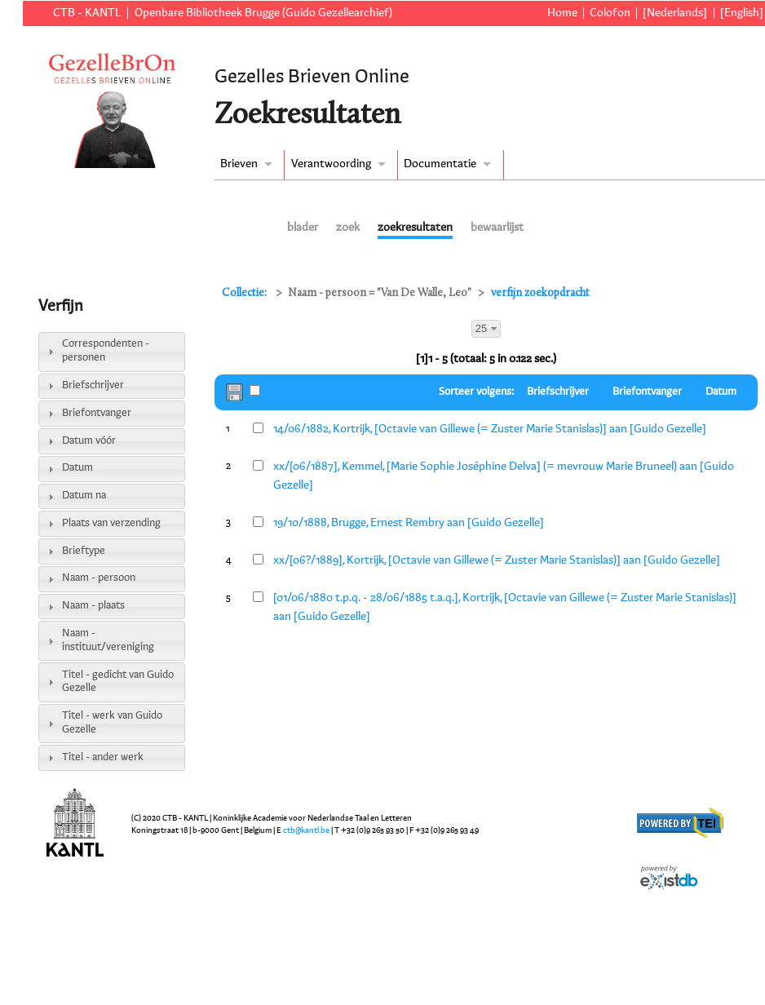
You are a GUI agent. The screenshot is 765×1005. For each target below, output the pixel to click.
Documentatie (440, 164)
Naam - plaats (93, 605)
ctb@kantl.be (306, 830)
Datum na (84, 495)
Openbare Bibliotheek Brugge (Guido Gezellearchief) (263, 13)
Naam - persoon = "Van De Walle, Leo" (379, 293)
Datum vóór (89, 441)
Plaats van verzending (111, 523)
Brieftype (83, 551)
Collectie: (245, 293)
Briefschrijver (93, 385)
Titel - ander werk (103, 757)
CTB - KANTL (87, 13)
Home (562, 13)
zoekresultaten (415, 227)
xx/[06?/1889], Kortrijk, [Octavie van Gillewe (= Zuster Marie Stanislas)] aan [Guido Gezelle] (496, 560)
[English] (741, 13)
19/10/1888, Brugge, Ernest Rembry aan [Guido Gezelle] (408, 523)
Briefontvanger (96, 413)
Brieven (239, 164)
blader (302, 227)
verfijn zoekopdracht (540, 293)
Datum (77, 468)
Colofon (610, 13)
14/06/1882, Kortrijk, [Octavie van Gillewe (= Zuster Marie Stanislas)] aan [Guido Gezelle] (489, 429)
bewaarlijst (497, 227)
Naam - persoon (98, 578)
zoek (348, 227)
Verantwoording (331, 164)
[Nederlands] (675, 13)
